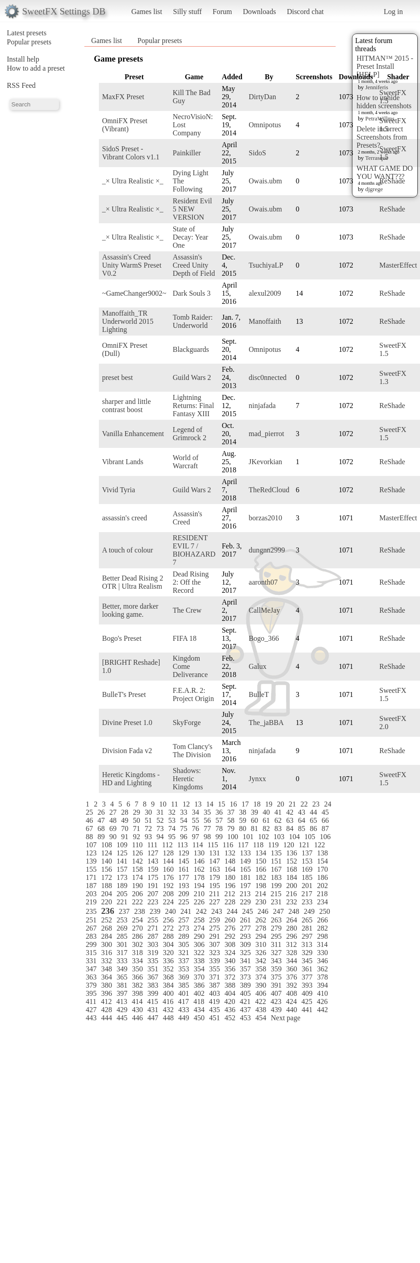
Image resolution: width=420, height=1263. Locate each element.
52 (160, 820)
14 (209, 804)
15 (221, 804)
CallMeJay (264, 610)
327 (276, 952)
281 (307, 928)
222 (137, 902)
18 (256, 804)
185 (307, 877)
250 (324, 911)
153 (307, 861)
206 (137, 894)
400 (168, 993)
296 (291, 936)
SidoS (257, 153)
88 (89, 836)
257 (183, 920)
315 (91, 952)
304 (168, 944)
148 (230, 861)
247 (278, 911)
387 (214, 985)
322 (199, 952)
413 (121, 1001)
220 (106, 902)
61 (266, 820)
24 (327, 804)
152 (291, 861)
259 (214, 920)
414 (137, 1001)
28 (124, 812)
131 (214, 853)
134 (260, 853)
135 (276, 853)
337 (183, 961)
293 (245, 936)
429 (122, 1009)
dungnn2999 (267, 550)
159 (152, 869)
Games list (147, 11)
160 (168, 869)
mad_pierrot (266, 433)
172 (106, 877)
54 (183, 820)
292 (230, 936)
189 (122, 885)
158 (137, 869)
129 (183, 853)
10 (162, 804)
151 (276, 861)
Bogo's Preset (122, 638)
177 (183, 877)
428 (106, 1009)
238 (139, 911)
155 (91, 869)
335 (152, 961)
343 (276, 961)
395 (91, 993)
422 (260, 1001)
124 (106, 853)
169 (307, 869)
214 (260, 894)
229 (245, 902)
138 (322, 853)
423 (275, 1001)
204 (106, 894)
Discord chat (305, 11)
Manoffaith (265, 321)
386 (199, 985)
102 (263, 836)
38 (242, 812)
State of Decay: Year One (190, 237)
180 (230, 877)
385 (183, 985)
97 (195, 836)
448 (168, 1018)
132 (230, 853)
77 (207, 828)
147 (214, 861)
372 (230, 977)
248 (293, 911)
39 (254, 812)
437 (245, 1009)
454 (260, 1018)
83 (278, 828)
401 (183, 993)
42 (289, 812)
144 (168, 861)
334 (137, 961)
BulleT (259, 694)
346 (322, 961)
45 (325, 812)
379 (91, 985)
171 (91, 877)
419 (214, 1001)
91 (124, 836)
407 (276, 993)
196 (230, 885)
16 (233, 804)
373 (245, 977)
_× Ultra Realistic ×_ (132, 181)
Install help (23, 59)
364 (106, 977)
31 (160, 812)
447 (152, 1018)
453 (245, 1018)
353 (183, 969)
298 (322, 936)
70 (124, 828)
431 (152, 1009)
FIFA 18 (185, 638)
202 (322, 885)
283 (91, 936)
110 (137, 845)
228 (230, 902)
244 (232, 911)
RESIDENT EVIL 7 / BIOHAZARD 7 (194, 550)
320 (168, 952)
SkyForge (187, 722)
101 (248, 836)
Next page (285, 1018)
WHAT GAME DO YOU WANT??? (385, 172)
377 (307, 977)
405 (245, 993)
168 (291, 869)
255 (152, 920)
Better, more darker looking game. (130, 610)
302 (137, 944)
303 (152, 944)
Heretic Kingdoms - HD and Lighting (131, 779)
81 (254, 828)
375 (276, 977)
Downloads (259, 11)
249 (309, 911)
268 (106, 928)
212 (229, 894)
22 (304, 804)
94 (160, 836)
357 (245, 969)
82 (266, 828)
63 (289, 820)
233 (307, 902)
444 (106, 1018)
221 (122, 902)
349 (122, 969)
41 (278, 812)
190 (137, 885)
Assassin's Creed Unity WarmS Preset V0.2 (131, 265)
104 (294, 836)
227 (214, 902)
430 (137, 1009)
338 (199, 961)
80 (242, 828)
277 (245, 928)
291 (214, 936)
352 (168, 969)
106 (325, 836)
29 (136, 812)
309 (245, 944)
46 (89, 820)
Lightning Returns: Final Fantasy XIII (193, 406)
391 (276, 985)
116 (228, 845)
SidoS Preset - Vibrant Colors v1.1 (131, 153)
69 (113, 828)
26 (101, 812)
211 (214, 894)
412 (106, 1001)
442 (322, 1009)
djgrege (374, 189)
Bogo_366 (264, 638)
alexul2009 (265, 293)
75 (183, 828)
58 (230, 820)
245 (247, 911)
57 (219, 820)
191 (152, 885)
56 (207, 820)
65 (313, 820)
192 (168, 885)
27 (113, 812)
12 (186, 804)
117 (243, 845)
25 (89, 812)
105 (309, 836)
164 (230, 869)
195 (214, 885)
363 (91, 977)
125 (122, 853)
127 (152, 853)
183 (276, 877)
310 (260, 944)
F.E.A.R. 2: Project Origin (193, 694)
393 (307, 985)
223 (152, 902)
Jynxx (257, 779)
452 (230, 1018)
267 (91, 928)
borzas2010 (265, 518)
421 (244, 1001)
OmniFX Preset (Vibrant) (124, 125)
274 (199, 928)
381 (122, 985)
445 (122, 1018)
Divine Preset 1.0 (127, 722)
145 (183, 861)
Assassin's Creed (187, 518)
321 (183, 952)
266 (322, 920)
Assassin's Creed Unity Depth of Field (194, 265)
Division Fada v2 (127, 750)
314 (322, 944)
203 (91, 894)
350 (137, 969)
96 (183, 836)
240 (170, 911)
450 (199, 1018)
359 (276, 969)
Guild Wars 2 (192, 377)
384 (168, 985)
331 (91, 961)
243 (216, 911)
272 (168, 928)
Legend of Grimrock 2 (189, 434)
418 (198, 1001)
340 (230, 961)
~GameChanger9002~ (134, 293)
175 (152, 877)
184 (291, 877)
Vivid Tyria (118, 490)
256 (168, 920)
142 (137, 861)
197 (245, 885)
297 (307, 936)
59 (242, 820)
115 (212, 845)
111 (152, 845)
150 (260, 861)
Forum (222, 11)
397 (122, 993)
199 (276, 885)
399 (152, 993)
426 (322, 1001)
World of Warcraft (186, 462)
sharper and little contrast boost (126, 405)
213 (244, 894)
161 (183, 869)
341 (245, 961)
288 (168, 936)
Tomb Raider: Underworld (193, 321)
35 (207, 812)
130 (199, 853)
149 (245, 861)
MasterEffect (398, 265)
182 (260, 877)
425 (306, 1001)
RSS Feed (21, 85)
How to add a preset (36, 68)
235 (91, 911)
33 (183, 812)
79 (230, 828)
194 (199, 885)
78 (219, 828)
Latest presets (27, 33)
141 (122, 861)
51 (148, 820)
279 (276, 928)
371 (214, 977)
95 (172, 836)
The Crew (187, 610)
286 (137, 936)
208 (168, 894)
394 (322, 985)
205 (122, 894)
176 (168, 877)
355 (214, 969)
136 (291, 853)
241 (186, 911)
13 (197, 804)
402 (199, 993)
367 (152, 977)
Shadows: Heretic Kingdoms (188, 779)
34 (195, 812)
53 (172, 820)
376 (291, 977)
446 (137, 1018)
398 (137, 993)
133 (245, 853)
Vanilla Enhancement (133, 433)
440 (291, 1009)
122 (319, 845)
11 (174, 804)
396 (106, 993)
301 (122, 944)
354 (199, 969)
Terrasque (376, 157)
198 (260, 885)
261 (245, 920)
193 (183, 885)
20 (280, 804)
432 (168, 1009)
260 (230, 920)
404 (230, 993)
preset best (117, 377)
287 (152, 936)
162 (199, 869)
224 (168, 902)
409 (307, 993)
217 (306, 894)
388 (230, 985)
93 (148, 836)
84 (289, 828)
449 (183, 1018)
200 (291, 885)
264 (291, 920)
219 (91, 902)
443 (91, 1018)
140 (106, 861)
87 (325, 828)
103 (278, 836)
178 (199, 877)
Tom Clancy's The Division (193, 751)
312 (291, 944)
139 (91, 861)
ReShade (392, 181)
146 (199, 861)
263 (276, 920)
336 (168, 961)
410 (322, 993)
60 (254, 820)
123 (91, 853)
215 (275, 894)
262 (260, 920)
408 (291, 993)
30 (148, 812)
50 (136, 820)
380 (106, 985)
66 (325, 820)
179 (214, 877)
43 (301, 812)
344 (291, 961)
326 (260, 952)
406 (260, 993)
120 (288, 845)
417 (183, 1001)
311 (276, 944)
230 (260, 902)
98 (207, 836)
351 (152, 969)
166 (260, 869)
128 (168, 853)
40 (266, 812)
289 (183, 936)
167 (276, 869)
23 (315, 804)
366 (137, 977)
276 (230, 928)
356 (230, 969)
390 (260, 985)
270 (137, 928)
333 (122, 961)
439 (276, 1009)
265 (307, 920)
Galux (257, 666)
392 (291, 985)
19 (268, 804)
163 (214, 869)
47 (101, 820)
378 (322, 977)
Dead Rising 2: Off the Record (191, 582)
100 (232, 836)
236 (107, 911)
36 (219, 812)
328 (291, 952)
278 (260, 928)
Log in (393, 11)
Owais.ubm (265, 181)
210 (199, 894)
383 (152, 985)
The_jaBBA (266, 722)
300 (106, 944)
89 (101, 836)
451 (214, 1018)
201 (307, 885)
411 (91, 1001)
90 (113, 836)
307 (214, 944)
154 (322, 861)
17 (245, 804)
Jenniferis (376, 87)
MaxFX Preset (123, 97)
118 (258, 845)
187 (91, 885)
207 (152, 894)
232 (291, 902)
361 (307, 969)
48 (113, 820)
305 (183, 944)
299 (91, 944)
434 (199, 1009)
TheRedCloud (269, 490)
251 (91, 920)
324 (230, 952)
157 (122, 869)
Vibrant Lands (122, 462)
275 (214, 928)
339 (214, 961)
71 (136, 828)
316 (106, 952)
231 (276, 902)
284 (106, 936)
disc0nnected (268, 377)
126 (137, 853)
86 (313, 828)
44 (313, 812)
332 (106, 961)
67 (89, 828)
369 (183, 977)
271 (152, 928)
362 (322, 969)
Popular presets (29, 42)
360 (291, 969)
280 (291, 928)
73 (160, 828)
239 (155, 911)
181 (245, 877)
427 (91, 1009)
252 (106, 920)
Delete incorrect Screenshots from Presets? (382, 137)
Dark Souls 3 (192, 293)
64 (301, 820)
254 (137, 920)
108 (106, 845)
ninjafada (262, 405)
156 (106, 869)
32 (172, 812)
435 (214, 1009)
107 (91, 845)
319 (152, 952)
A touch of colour (127, 550)
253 (122, 920)
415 (152, 1001)
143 (152, 861)
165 (245, 869)
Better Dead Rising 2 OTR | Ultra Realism (132, 582)
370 (199, 977)
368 (168, 977)
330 (322, 952)
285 (122, 936)
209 (183, 894)
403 (214, 993)
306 (199, 944)
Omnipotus (265, 125)
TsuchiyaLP (266, 265)
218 (322, 894)
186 (322, 877)
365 (122, 977)
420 (229, 1001)
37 (230, 812)
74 (172, 828)
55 (195, 820)
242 (201, 911)
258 (199, 920)
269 (122, 928)
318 (137, 952)
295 (276, 936)
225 (183, 902)
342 (260, 961)
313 (306, 944)
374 (260, 977)
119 (273, 845)
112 (167, 845)
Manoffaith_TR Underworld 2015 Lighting (127, 321)
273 (183, 928)
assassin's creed (124, 518)
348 (106, 969)
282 (322, 928)
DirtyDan (262, 97)
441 (307, 1009)
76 (195, 828)
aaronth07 (263, 582)
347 (91, 969)
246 (263, 911)
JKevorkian (265, 462)
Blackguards (191, 349)
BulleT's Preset (124, 694)
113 (182, 845)
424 (291, 1001)
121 (303, 845)
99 (219, 836)
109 (122, 845)
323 (214, 952)
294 (260, 936)
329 (307, 952)
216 (291, 894)
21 (292, 804)
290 (199, 936)
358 (260, 969)
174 (137, 877)
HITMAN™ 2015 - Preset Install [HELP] (385, 66)
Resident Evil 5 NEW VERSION (192, 209)
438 (260, 1009)
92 (136, 836)
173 (122, 877)
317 (122, 952)
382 (137, 985)
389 (245, 985)
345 (307, 961)
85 (301, 828)
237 (124, 911)
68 (101, 828)
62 (278, 820)
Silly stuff (187, 11)
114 (197, 845)
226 (199, 902)
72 (148, 828)
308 (230, 944)
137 (307, 853)
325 (245, 952)
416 (167, 1001)
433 (183, 1009)
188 (106, 885)
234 (322, 902)
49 (124, 820)
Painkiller (187, 153)
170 (322, 869)
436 (230, 1009)
